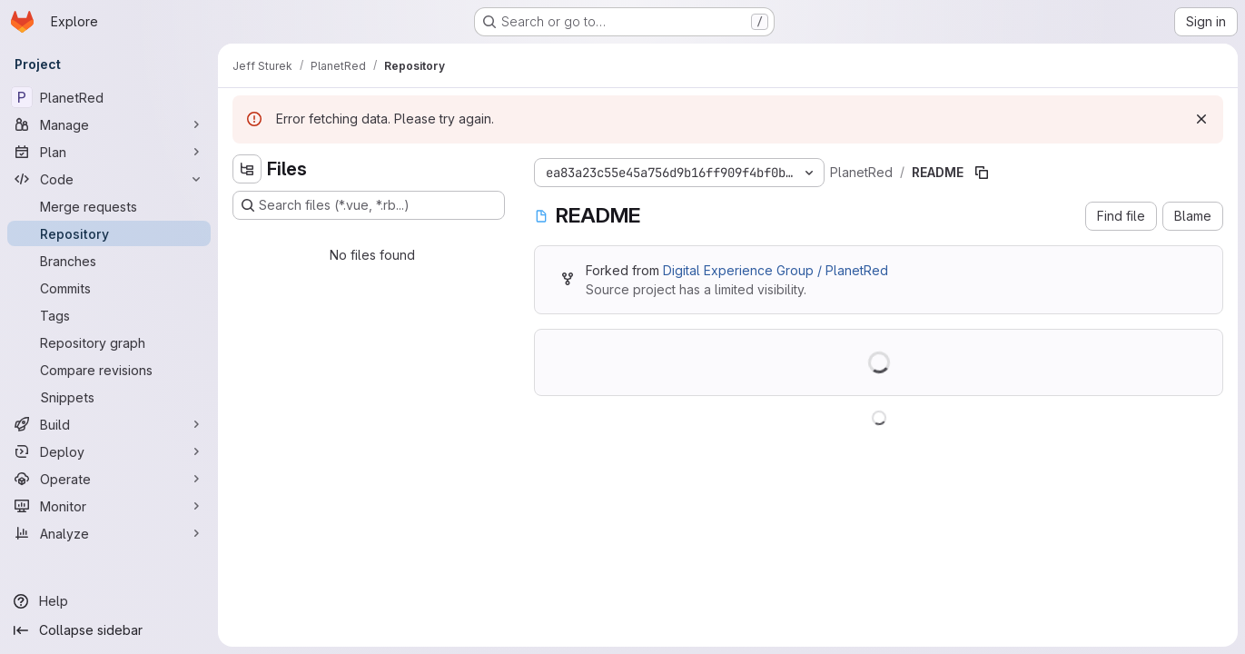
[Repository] (109, 233)
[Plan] (109, 151)
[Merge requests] (109, 206)
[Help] (109, 601)
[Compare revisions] (109, 369)
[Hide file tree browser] (247, 168)
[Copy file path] (981, 172)
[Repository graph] (109, 342)
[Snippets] (109, 397)
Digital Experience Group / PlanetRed (775, 270)
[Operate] (109, 478)
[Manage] (109, 124)
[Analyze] (109, 533)
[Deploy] (109, 451)
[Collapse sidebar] (109, 630)
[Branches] (109, 260)
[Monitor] (109, 506)
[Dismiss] (1201, 119)
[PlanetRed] (109, 97)
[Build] (109, 424)
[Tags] (109, 315)
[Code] (109, 179)
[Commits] (109, 288)
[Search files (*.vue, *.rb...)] (368, 205)
